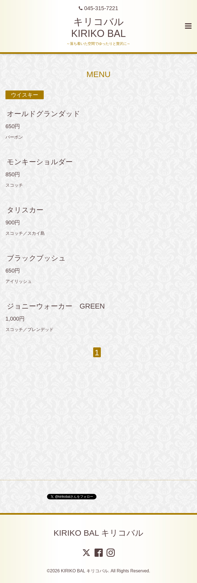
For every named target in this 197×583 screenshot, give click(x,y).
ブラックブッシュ (36, 258)
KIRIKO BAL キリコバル (98, 532)
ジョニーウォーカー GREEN (56, 306)
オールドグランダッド (43, 114)
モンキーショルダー (40, 162)
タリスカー (25, 210)
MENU (98, 74)
